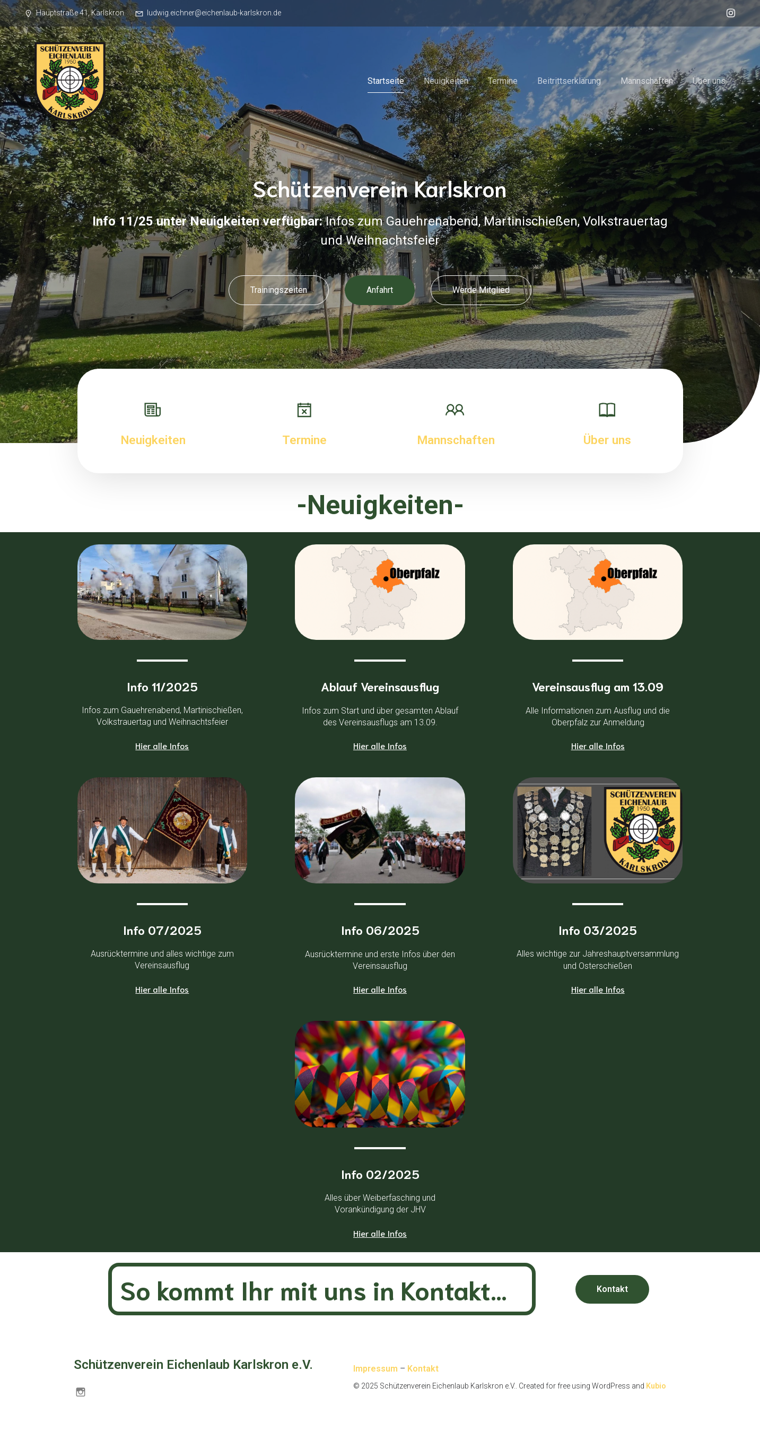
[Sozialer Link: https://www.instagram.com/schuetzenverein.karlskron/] (728, 13)
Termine (503, 82)
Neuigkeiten (446, 82)
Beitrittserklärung (569, 82)
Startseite (386, 82)
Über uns (709, 82)
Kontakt (423, 1370)
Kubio (656, 1387)
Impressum (375, 1370)
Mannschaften (647, 82)
